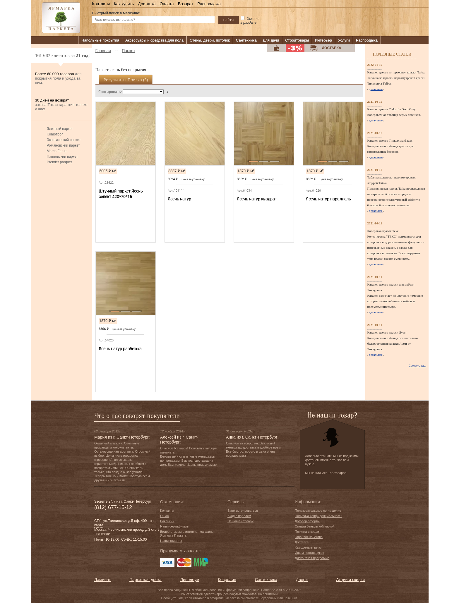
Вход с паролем (239, 516)
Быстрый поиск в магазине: (116, 13)
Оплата (167, 3)
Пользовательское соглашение (318, 510)
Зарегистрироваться (242, 510)
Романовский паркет (63, 145)
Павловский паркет (62, 156)
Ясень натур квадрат (257, 199)
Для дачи (271, 40)
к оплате (192, 551)
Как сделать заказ (308, 547)
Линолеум (189, 579)
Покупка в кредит (308, 531)
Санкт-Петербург (137, 501)
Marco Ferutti (57, 151)
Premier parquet (59, 162)
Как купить (124, 3)
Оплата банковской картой (315, 526)
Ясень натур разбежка (120, 348)
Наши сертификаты (174, 526)
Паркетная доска (145, 579)
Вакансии (167, 521)
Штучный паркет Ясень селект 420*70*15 (121, 194)
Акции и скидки (350, 579)
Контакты (101, 3)
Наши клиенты (171, 540)
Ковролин (227, 579)
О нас (164, 516)
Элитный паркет (60, 129)
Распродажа (209, 3)
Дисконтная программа (312, 558)
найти (228, 19)
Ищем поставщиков (309, 552)
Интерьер (323, 40)
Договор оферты (307, 521)
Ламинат (102, 579)
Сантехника (246, 40)
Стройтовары (297, 40)
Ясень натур (179, 199)
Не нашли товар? (240, 521)
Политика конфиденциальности (318, 516)
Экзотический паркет (64, 140)
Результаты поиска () (126, 80)
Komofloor (55, 134)
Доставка (146, 3)
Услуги (344, 40)
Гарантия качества (309, 537)
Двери (302, 579)
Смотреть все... (417, 365)
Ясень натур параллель (328, 199)
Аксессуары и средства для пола (154, 40)
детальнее (376, 89)
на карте (103, 534)
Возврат (185, 3)
